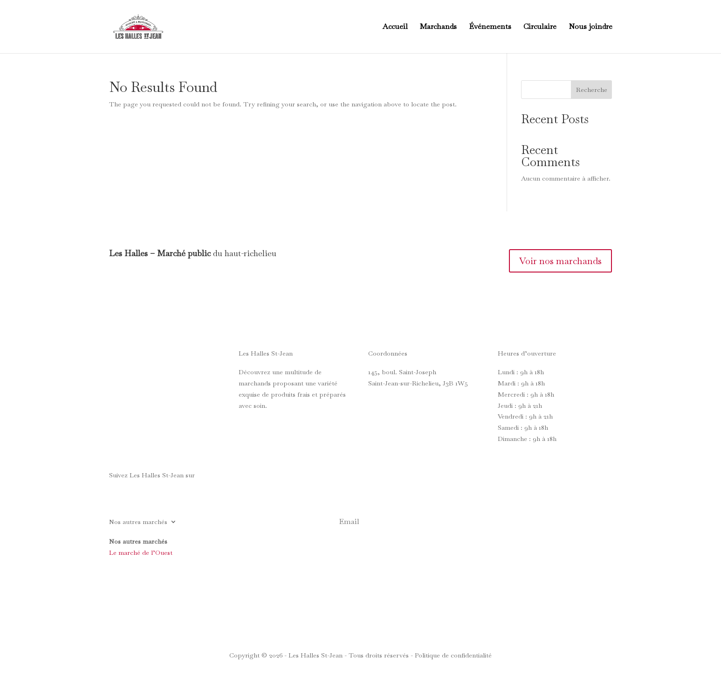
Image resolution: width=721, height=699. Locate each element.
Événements (490, 27)
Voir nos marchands (560, 261)
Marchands (438, 27)
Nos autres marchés (138, 522)
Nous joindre (590, 27)
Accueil (395, 27)
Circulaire (539, 27)
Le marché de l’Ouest (140, 552)
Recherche (591, 89)
